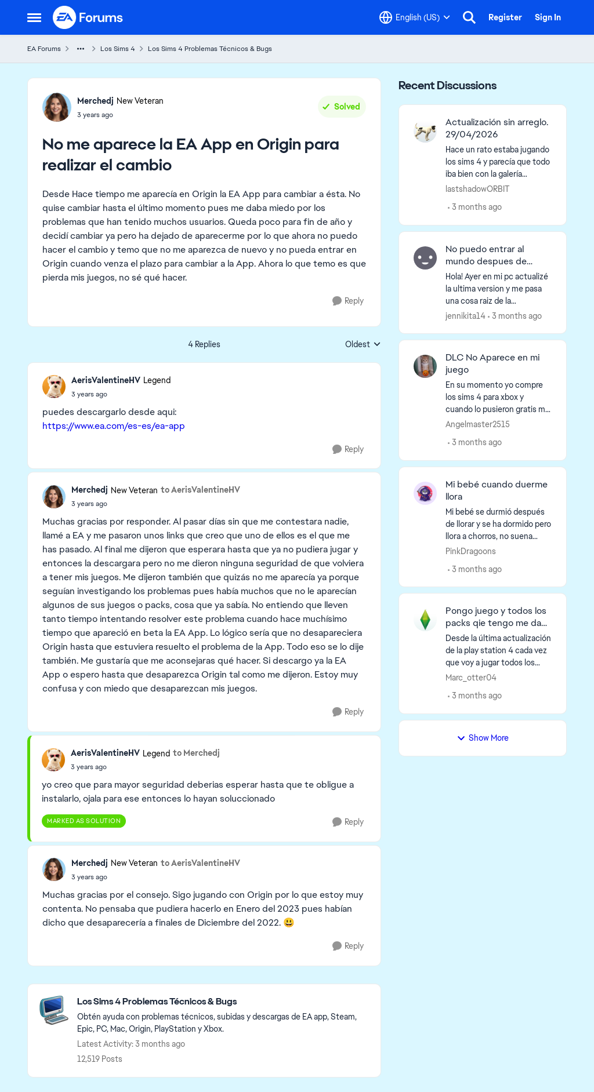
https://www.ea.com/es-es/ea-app (113, 426)
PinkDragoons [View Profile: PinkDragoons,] (471, 550)
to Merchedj (196, 753)
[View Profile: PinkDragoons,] (425, 493)
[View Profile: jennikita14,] (425, 258)
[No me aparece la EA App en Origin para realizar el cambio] (121, 394)
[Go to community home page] (88, 17)
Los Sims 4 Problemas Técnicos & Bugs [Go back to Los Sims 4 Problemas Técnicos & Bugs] (210, 48)
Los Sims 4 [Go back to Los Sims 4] (117, 48)
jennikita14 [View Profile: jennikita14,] (466, 315)
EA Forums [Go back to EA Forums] (44, 48)
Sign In (548, 17)
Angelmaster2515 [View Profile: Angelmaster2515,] (478, 424)
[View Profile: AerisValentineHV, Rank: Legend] (54, 386)
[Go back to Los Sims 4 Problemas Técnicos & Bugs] (223, 1002)
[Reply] (348, 301)
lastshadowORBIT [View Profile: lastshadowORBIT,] (477, 189)
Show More (483, 738)
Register (505, 17)
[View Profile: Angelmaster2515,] (425, 366)
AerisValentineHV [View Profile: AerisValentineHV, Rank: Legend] (105, 380)
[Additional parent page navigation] (81, 49)
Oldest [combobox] (363, 345)
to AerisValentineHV (200, 490)
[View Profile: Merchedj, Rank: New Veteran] (56, 107)
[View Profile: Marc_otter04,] (425, 619)
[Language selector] (414, 17)
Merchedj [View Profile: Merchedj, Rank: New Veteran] (95, 101)
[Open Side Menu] (34, 17)
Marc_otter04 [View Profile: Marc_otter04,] (471, 677)
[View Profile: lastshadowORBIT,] (425, 131)
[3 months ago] (475, 207)
